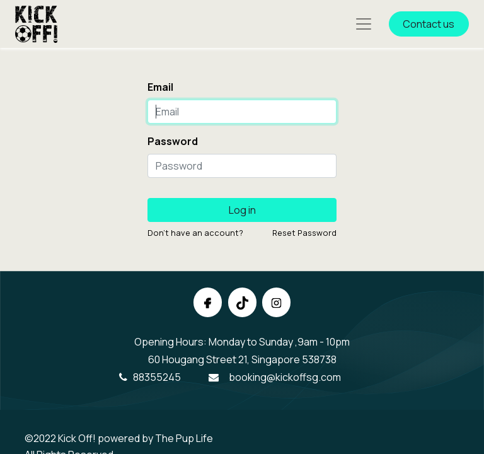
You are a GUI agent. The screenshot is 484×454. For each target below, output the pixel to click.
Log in (242, 210)
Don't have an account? (195, 232)
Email (160, 87)
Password (172, 141)
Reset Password (304, 232)
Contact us (428, 24)
